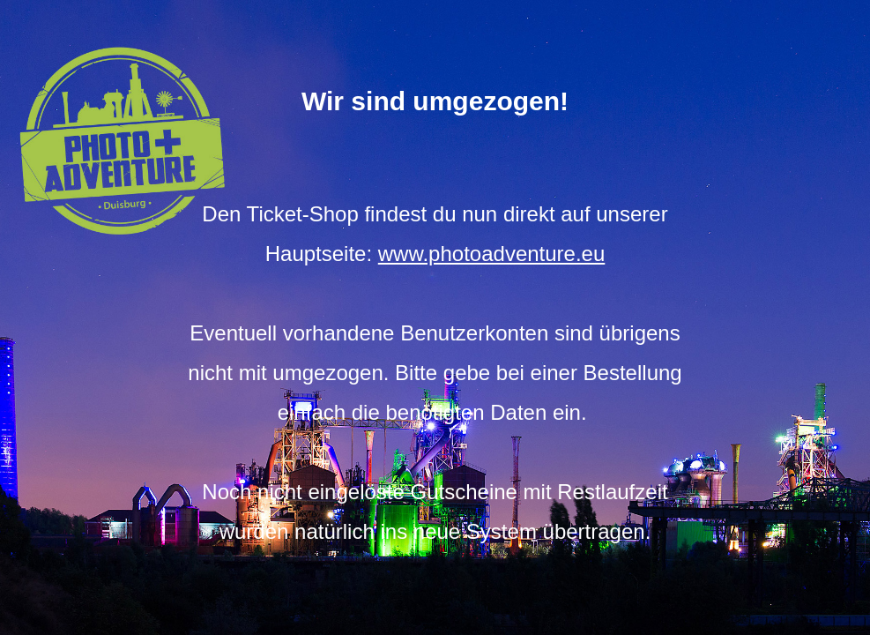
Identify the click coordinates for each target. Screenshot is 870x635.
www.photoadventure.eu (492, 253)
